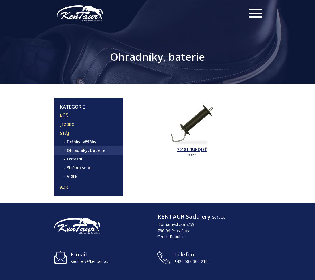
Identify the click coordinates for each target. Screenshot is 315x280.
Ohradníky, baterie (86, 150)
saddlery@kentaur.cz (90, 261)
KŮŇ (64, 115)
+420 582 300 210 (191, 261)
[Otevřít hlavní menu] (255, 14)
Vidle (72, 176)
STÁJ (64, 133)
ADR (64, 187)
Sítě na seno (79, 167)
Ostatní (74, 159)
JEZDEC (67, 124)
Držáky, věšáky (81, 141)
